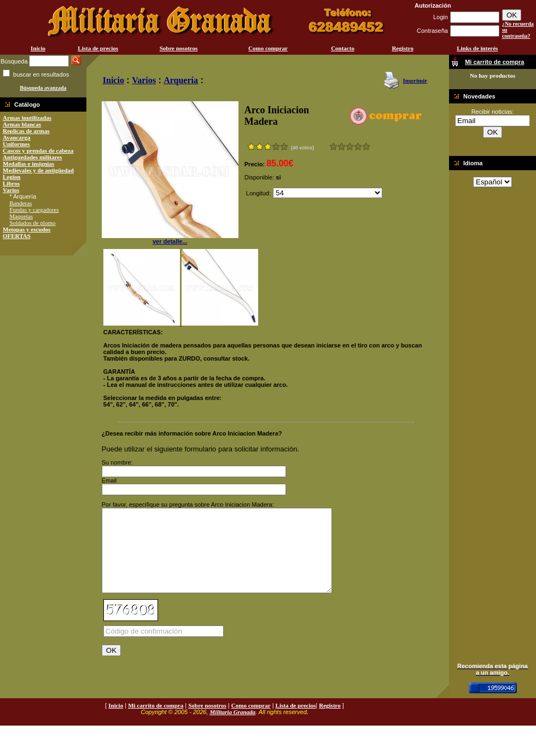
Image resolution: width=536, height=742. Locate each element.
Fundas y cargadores (34, 209)
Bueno (350, 146)
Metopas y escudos (26, 229)
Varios (11, 190)
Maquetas (21, 216)
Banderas (20, 203)
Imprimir (415, 80)
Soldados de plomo (32, 222)
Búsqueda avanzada (43, 88)
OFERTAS (17, 236)
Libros (11, 183)
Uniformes (16, 144)
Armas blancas (22, 124)
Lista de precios (98, 48)
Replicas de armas (26, 130)
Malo (341, 146)
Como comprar (268, 48)
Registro (402, 48)
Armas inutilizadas (27, 117)
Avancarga (17, 137)
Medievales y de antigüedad (38, 170)
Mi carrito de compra (155, 721)
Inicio (38, 48)
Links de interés (477, 48)
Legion (11, 176)
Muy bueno (358, 146)
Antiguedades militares (32, 157)
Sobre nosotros (179, 48)
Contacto (342, 48)
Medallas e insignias (28, 163)
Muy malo (333, 146)
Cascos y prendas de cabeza (38, 150)
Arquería (181, 80)
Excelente (366, 146)
